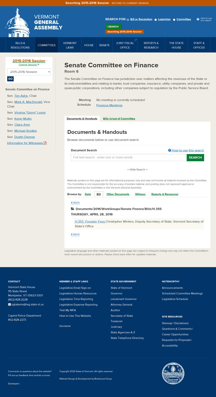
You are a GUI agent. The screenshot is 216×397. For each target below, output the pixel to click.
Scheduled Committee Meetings (182, 293)
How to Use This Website (75, 316)
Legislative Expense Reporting (78, 304)
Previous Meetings (109, 105)
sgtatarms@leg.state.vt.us (26, 304)
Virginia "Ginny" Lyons (30, 113)
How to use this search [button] (186, 150)
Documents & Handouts (82, 118)
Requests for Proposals (176, 340)
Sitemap (167, 323)
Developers (13, 383)
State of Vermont (121, 288)
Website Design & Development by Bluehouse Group (85, 378)
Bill (99, 194)
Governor (116, 293)
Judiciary (116, 327)
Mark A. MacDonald (28, 102)
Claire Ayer (22, 125)
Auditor (115, 310)
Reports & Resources (164, 194)
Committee (182, 19)
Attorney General (121, 304)
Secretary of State (122, 316)
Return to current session (130, 3)
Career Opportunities (175, 334)
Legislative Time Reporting (76, 299)
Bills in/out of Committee (119, 118)
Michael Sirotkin (25, 131)
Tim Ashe (21, 96)
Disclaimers (181, 323)
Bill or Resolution (140, 19)
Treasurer (117, 321)
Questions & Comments (177, 329)
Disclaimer (65, 326)
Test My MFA (67, 310)
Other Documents (118, 194)
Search (113, 26)
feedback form (26, 375)
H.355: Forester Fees (90, 222)
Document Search (137, 150)
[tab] (82, 119)
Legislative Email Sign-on (75, 288)
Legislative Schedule (175, 299)
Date (88, 194)
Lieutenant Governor (124, 299)
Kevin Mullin (23, 119)
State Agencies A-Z (123, 332)
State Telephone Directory (127, 338)
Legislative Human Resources (77, 293)
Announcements (172, 288)
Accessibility (170, 345)
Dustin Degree (24, 137)
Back (75, 202)
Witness (140, 194)
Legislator (163, 19)
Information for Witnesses (26, 143)
